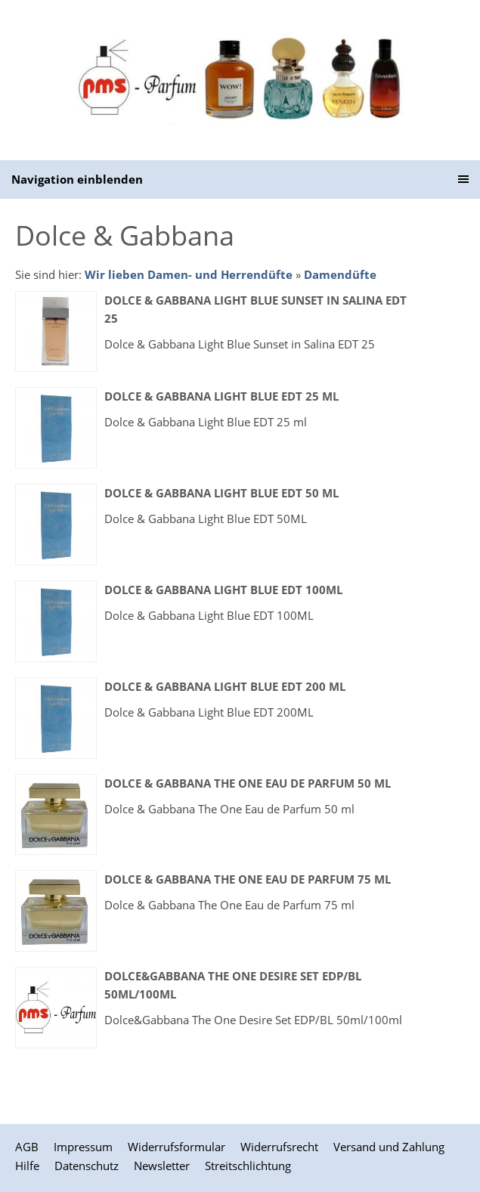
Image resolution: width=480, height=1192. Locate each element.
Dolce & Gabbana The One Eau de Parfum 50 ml (247, 783)
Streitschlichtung (248, 1165)
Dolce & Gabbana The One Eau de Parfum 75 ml (247, 879)
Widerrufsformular (176, 1146)
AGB (27, 1146)
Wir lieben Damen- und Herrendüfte (189, 274)
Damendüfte (340, 274)
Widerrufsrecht (279, 1146)
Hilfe (27, 1165)
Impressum (83, 1146)
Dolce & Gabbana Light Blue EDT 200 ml (224, 686)
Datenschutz (86, 1165)
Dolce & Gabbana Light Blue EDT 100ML (223, 589)
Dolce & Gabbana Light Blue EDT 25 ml (221, 396)
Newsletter (162, 1165)
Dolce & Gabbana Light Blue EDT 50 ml (221, 492)
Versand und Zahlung (388, 1146)
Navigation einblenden (77, 179)
